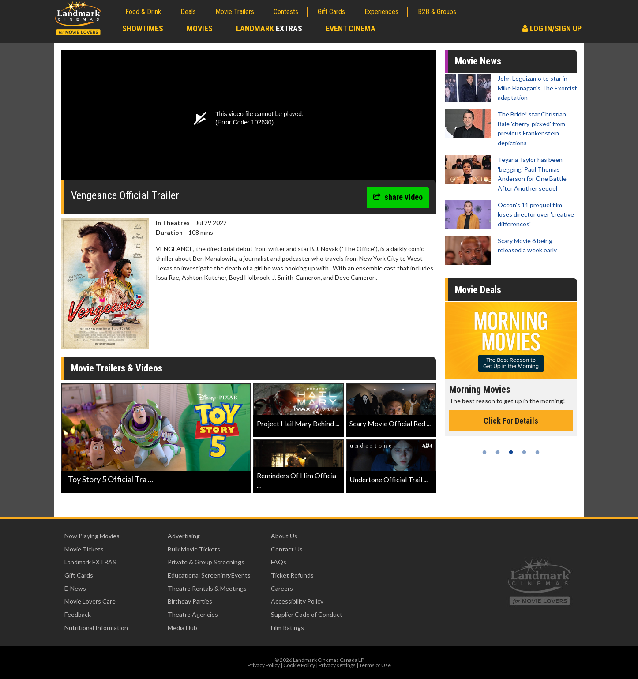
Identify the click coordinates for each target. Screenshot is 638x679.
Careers (282, 588)
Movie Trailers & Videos (116, 368)
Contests (286, 12)
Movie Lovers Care (90, 601)
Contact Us (287, 549)
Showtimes (142, 28)
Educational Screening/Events (209, 575)
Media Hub (182, 627)
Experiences (381, 12)
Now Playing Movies (92, 536)
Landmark (269, 28)
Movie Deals (478, 289)
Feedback (77, 614)
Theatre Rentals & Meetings (207, 588)
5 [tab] (537, 452)
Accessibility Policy (297, 601)
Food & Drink (143, 12)
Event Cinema (350, 28)
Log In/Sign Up (552, 28)
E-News (75, 588)
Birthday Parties (190, 601)
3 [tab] (511, 452)
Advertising (184, 536)
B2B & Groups (437, 12)
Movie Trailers (234, 12)
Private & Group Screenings (206, 562)
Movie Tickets (84, 549)
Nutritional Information (96, 627)
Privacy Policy (264, 665)
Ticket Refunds (292, 575)
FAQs (278, 562)
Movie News (478, 61)
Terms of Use (375, 665)
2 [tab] (497, 452)
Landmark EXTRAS (90, 562)
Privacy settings (337, 665)
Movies (200, 28)
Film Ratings (287, 627)
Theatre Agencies (193, 614)
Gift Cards (331, 12)
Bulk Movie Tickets (194, 549)
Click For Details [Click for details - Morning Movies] (511, 420)
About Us (284, 536)
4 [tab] (524, 452)
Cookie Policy (299, 665)
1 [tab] (484, 452)
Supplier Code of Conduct (306, 614)
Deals (188, 12)
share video (398, 197)
